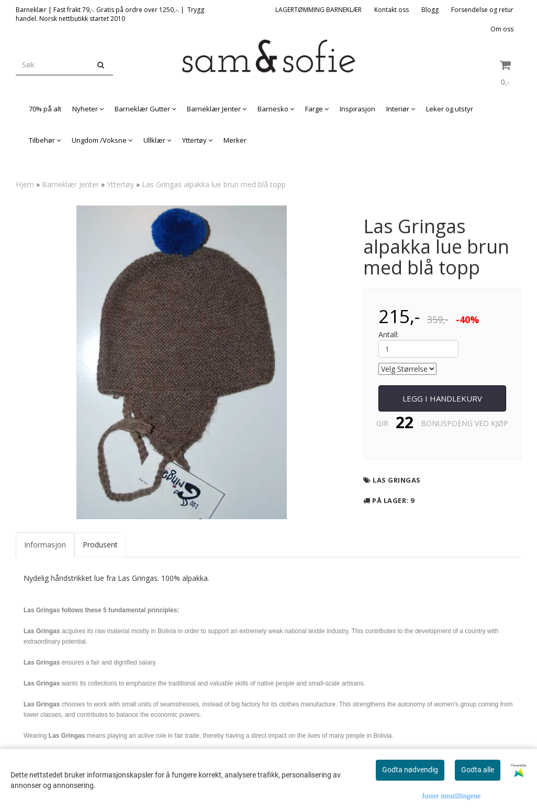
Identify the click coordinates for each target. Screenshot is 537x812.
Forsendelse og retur (482, 9)
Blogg (430, 9)
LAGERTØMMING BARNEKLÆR (318, 9)
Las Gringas (397, 480)
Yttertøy (120, 184)
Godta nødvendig (410, 769)
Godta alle (477, 769)
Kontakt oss (391, 9)
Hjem (25, 184)
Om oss (501, 29)
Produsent (100, 545)
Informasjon (45, 545)
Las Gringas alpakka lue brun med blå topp (214, 184)
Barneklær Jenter (70, 184)
